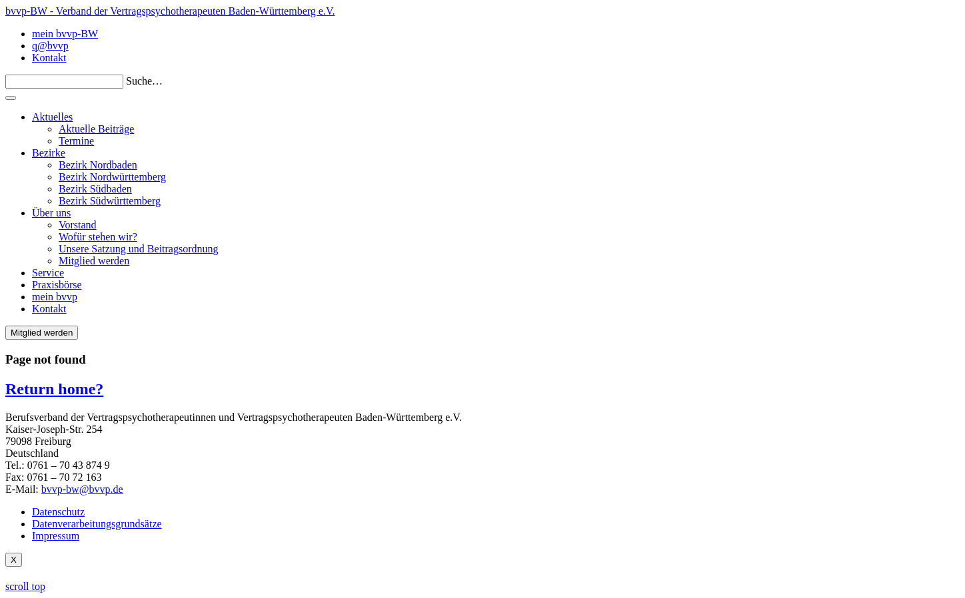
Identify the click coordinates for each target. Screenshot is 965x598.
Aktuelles (52, 117)
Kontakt (49, 57)
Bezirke (48, 152)
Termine (76, 141)
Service (48, 272)
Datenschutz (58, 511)
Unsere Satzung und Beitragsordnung (139, 248)
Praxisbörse (57, 284)
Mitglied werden (94, 260)
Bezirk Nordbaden (98, 164)
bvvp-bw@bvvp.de (82, 489)
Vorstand (78, 224)
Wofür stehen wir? (98, 236)
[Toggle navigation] (10, 98)
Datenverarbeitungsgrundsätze (97, 523)
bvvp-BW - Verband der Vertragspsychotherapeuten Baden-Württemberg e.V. (170, 11)
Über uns (51, 212)
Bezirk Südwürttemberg (110, 200)
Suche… (144, 81)
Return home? (54, 389)
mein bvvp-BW (65, 33)
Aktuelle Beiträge (96, 129)
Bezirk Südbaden (95, 188)
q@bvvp (50, 45)
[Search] (64, 82)
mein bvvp (54, 296)
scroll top (25, 586)
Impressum (55, 535)
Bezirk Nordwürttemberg (112, 176)
